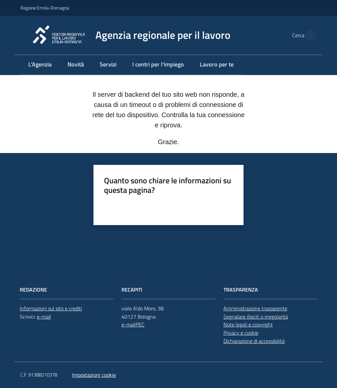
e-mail (44, 317)
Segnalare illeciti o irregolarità (255, 317)
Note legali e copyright (248, 324)
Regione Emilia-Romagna (44, 7)
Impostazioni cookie (94, 375)
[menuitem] (40, 65)
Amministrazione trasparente (255, 308)
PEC (140, 324)
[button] (309, 35)
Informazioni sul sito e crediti (51, 308)
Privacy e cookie (240, 333)
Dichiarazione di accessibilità (254, 341)
